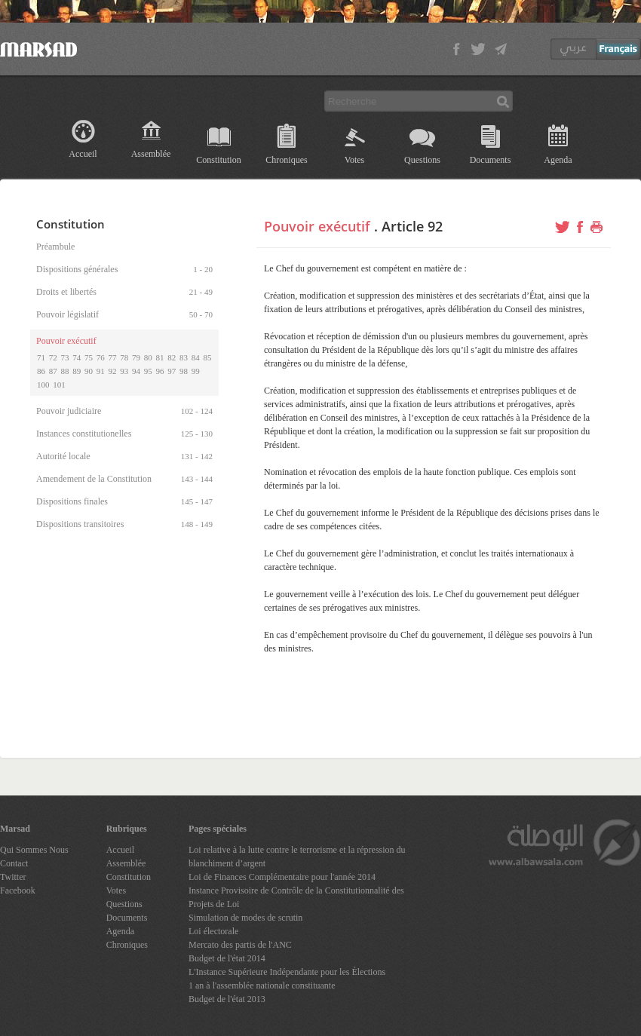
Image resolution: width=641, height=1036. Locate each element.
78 (124, 357)
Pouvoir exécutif (317, 226)
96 (160, 370)
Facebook (17, 890)
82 (171, 357)
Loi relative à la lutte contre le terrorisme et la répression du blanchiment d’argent (297, 856)
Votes (354, 160)
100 (43, 384)
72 (53, 357)
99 (196, 370)
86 (41, 370)
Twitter (13, 877)
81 (160, 357)
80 (148, 357)
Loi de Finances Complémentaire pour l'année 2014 (282, 877)
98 (183, 370)
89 (76, 370)
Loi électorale (213, 931)
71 (41, 357)
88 (65, 370)
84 (196, 357)
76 (101, 357)
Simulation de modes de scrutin (245, 917)
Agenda (558, 160)
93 (124, 370)
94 (136, 370)
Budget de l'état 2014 (227, 958)
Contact (14, 863)
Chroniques (286, 160)
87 (53, 370)
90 (88, 370)
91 (101, 370)
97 (171, 370)
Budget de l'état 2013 (227, 999)
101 (59, 384)
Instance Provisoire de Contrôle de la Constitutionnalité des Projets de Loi (296, 897)
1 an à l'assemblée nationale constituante (262, 985)
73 (65, 357)
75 (88, 357)
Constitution (218, 160)
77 (113, 357)
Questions (422, 160)
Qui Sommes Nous (34, 849)
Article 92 (412, 226)
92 (113, 370)
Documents (490, 160)
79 (136, 357)
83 (183, 357)
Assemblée (151, 154)
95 (148, 370)
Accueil (83, 154)
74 (76, 357)
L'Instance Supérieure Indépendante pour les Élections (287, 972)
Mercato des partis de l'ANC (240, 944)
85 (208, 357)
